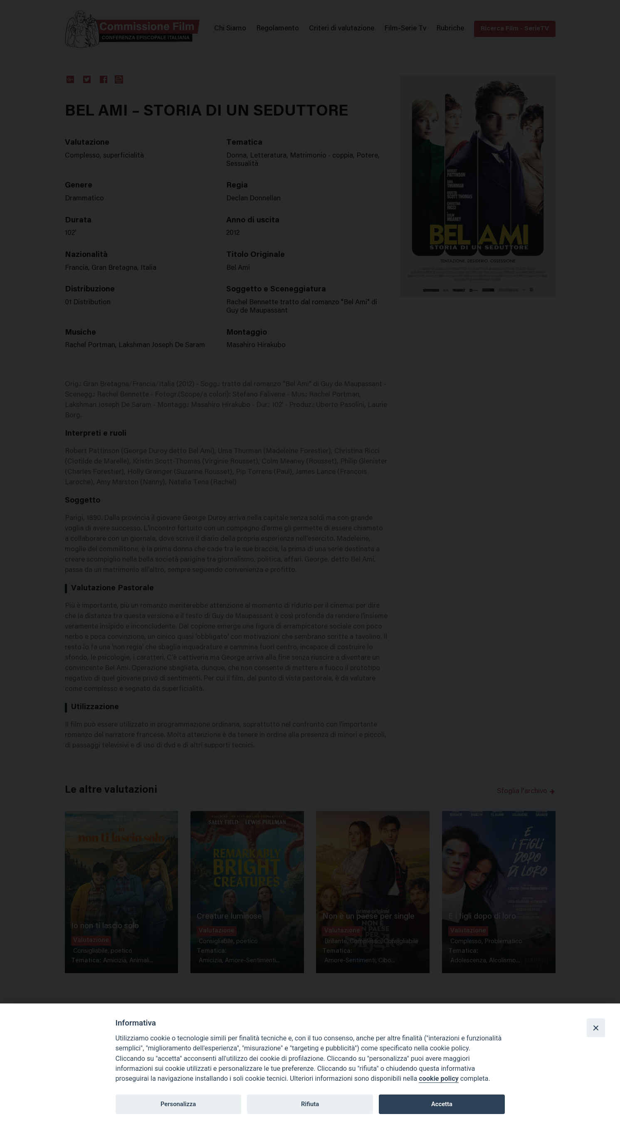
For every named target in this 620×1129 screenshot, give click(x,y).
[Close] (596, 1027)
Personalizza (178, 1104)
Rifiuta (310, 1104)
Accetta (441, 1104)
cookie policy (438, 1078)
